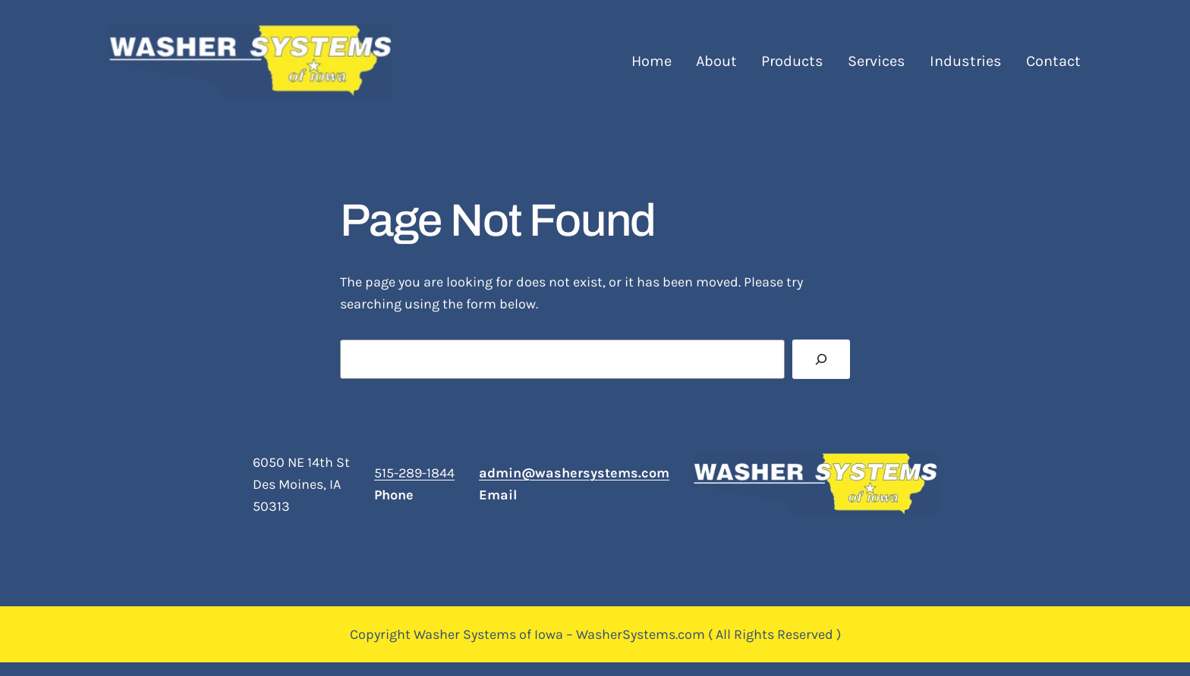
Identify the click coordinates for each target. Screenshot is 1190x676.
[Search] (821, 359)
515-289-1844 (414, 473)
